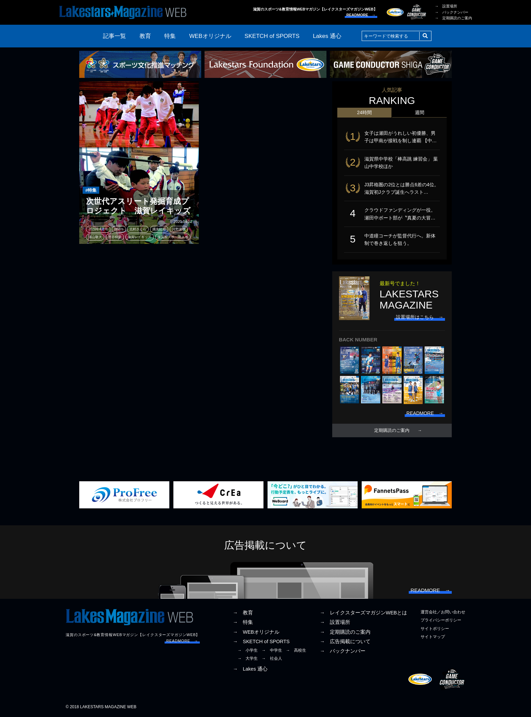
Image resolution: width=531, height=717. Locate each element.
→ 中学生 (272, 650)
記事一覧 (114, 36)
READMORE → (361, 15)
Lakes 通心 (327, 36)
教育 (145, 36)
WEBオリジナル (210, 36)
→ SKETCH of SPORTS (261, 641)
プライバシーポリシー (441, 620)
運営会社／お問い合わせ (443, 612)
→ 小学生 (247, 650)
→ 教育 (243, 612)
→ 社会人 (272, 658)
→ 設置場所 (446, 6)
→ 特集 (243, 622)
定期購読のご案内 (391, 430)
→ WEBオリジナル (256, 632)
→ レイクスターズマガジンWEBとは (363, 612)
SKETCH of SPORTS (272, 36)
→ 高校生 (296, 650)
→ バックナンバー (451, 12)
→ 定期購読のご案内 (453, 18)
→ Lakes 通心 (250, 669)
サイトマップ (433, 636)
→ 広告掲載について (345, 641)
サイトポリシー (435, 628)
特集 (170, 36)
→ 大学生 (247, 658)
